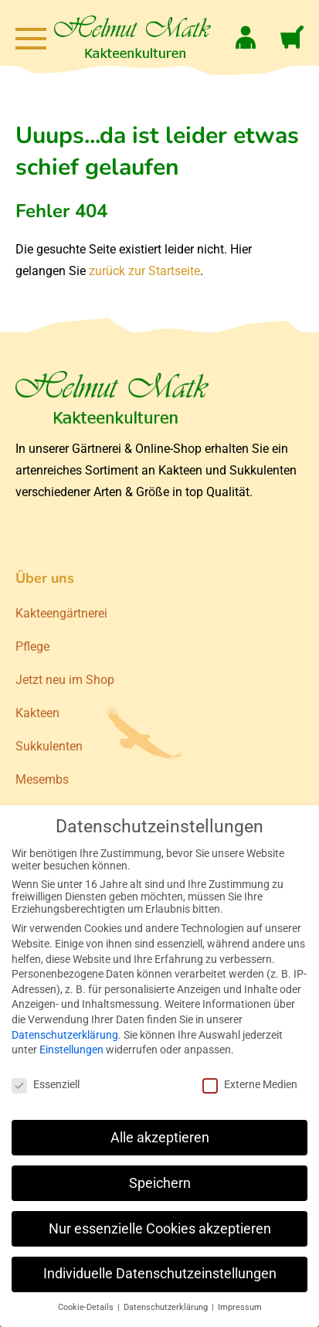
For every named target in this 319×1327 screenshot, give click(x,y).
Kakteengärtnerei (61, 613)
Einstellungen (71, 1049)
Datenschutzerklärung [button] (167, 1307)
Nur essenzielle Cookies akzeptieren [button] (160, 1229)
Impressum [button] (240, 1307)
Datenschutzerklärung (65, 1035)
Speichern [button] (160, 1183)
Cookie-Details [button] (87, 1307)
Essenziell (46, 1084)
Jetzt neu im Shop (64, 679)
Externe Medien (249, 1084)
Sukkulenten (49, 746)
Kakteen (37, 713)
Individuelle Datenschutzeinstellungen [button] (160, 1273)
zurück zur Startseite (144, 271)
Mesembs (42, 779)
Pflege (32, 646)
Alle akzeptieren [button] (159, 1137)
